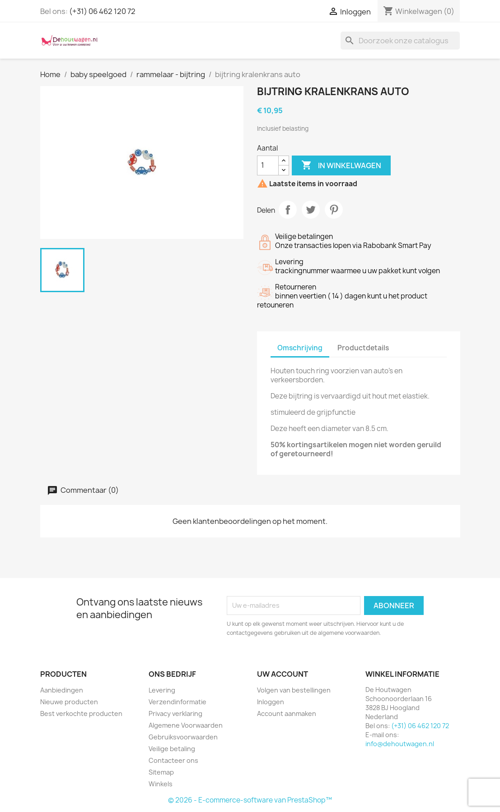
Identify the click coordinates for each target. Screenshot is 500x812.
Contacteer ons (173, 760)
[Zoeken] (400, 41)
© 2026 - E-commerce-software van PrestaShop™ (250, 800)
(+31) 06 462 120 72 (102, 11)
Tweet (311, 210)
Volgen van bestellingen (294, 690)
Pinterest (334, 210)
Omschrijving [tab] (299, 348)
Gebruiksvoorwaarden (183, 737)
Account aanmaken (286, 713)
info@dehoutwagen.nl (399, 743)
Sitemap (161, 772)
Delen (288, 210)
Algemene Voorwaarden (186, 725)
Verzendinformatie (177, 701)
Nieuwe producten (69, 701)
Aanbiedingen (61, 690)
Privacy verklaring (175, 713)
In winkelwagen (341, 165)
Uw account (282, 674)
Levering (162, 690)
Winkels (161, 784)
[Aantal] (268, 165)
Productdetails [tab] (363, 348)
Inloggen (270, 701)
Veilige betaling (172, 748)
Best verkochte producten (81, 713)
